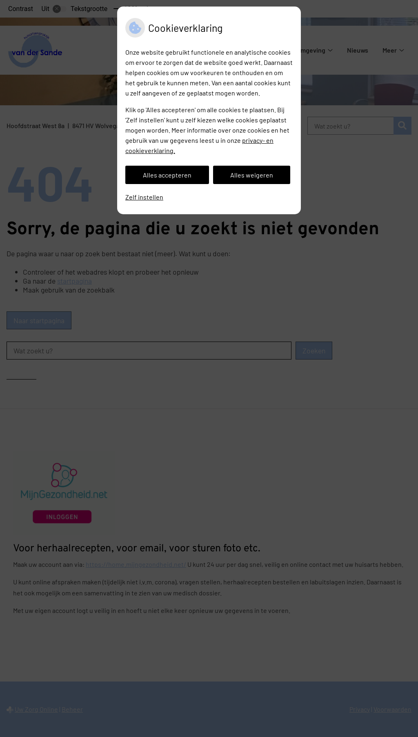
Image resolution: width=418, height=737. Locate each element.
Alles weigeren (251, 175)
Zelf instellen (144, 197)
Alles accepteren (167, 175)
